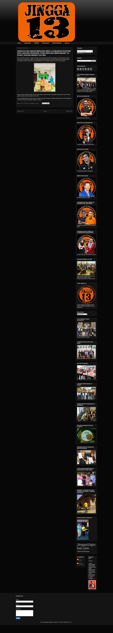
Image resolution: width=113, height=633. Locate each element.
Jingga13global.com (86, 546)
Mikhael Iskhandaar (81, 564)
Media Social (45, 43)
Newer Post (20, 111)
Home (19, 43)
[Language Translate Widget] (85, 51)
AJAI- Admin (80, 560)
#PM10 (91, 561)
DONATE (36, 43)
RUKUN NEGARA (56, 43)
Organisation (27, 43)
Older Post (69, 111)
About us (67, 43)
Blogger (70, 622)
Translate (87, 53)
